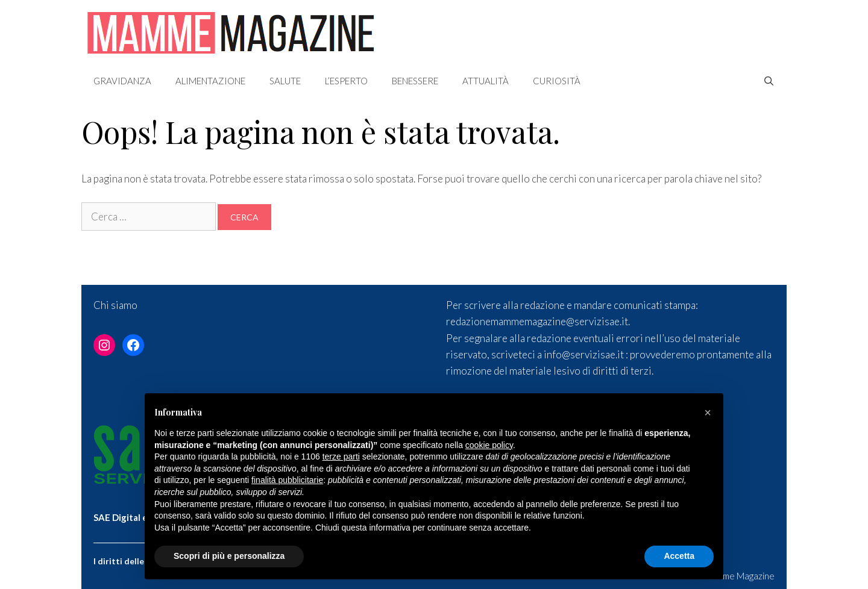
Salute (285, 80)
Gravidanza (122, 80)
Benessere (415, 80)
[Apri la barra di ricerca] (769, 81)
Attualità (485, 80)
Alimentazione (210, 80)
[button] (707, 412)
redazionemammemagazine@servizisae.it (537, 321)
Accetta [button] (679, 556)
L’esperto (346, 80)
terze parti (341, 456)
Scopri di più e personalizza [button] (229, 556)
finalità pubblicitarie (287, 480)
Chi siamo (115, 305)
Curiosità (556, 80)
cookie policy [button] (489, 445)
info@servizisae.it (584, 354)
